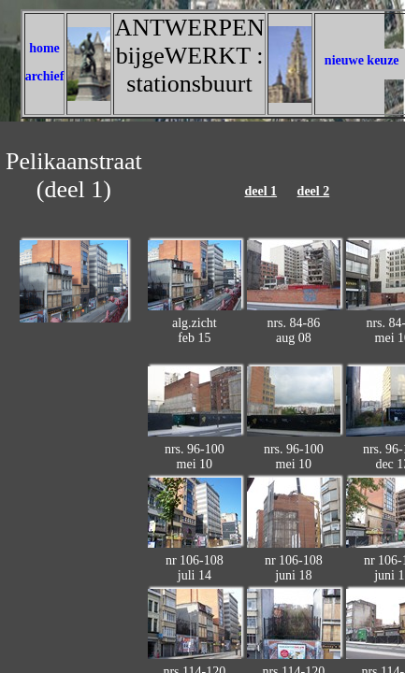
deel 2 (313, 191)
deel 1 (260, 191)
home (44, 48)
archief (45, 76)
